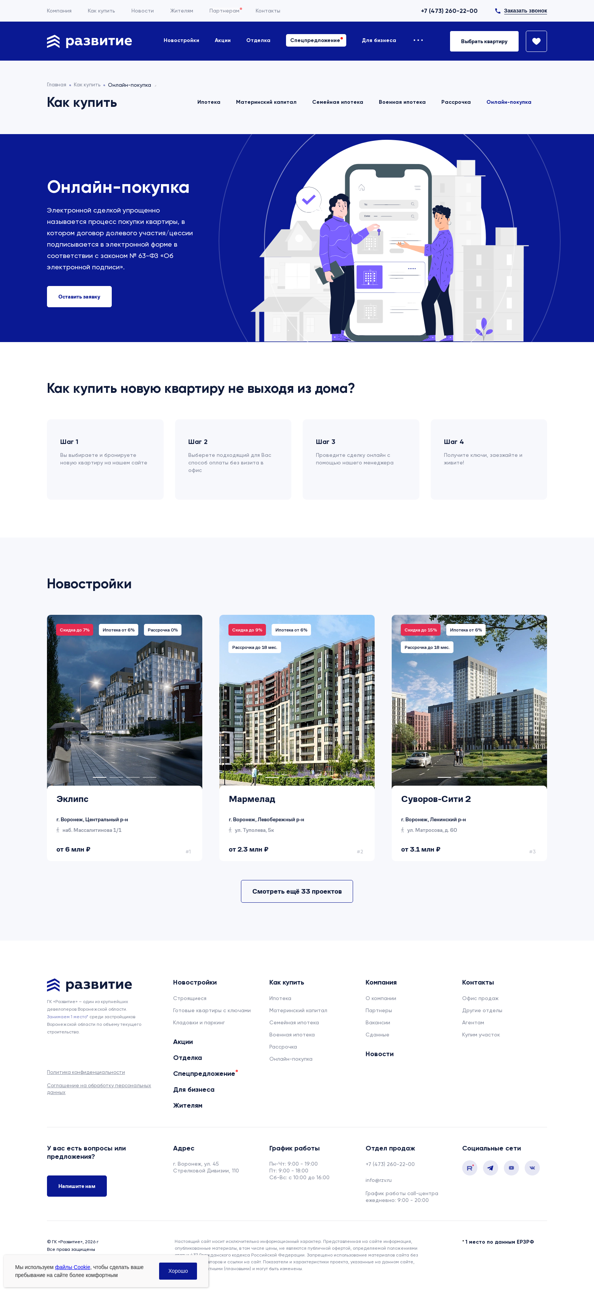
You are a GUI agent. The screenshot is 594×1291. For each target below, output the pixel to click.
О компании (381, 998)
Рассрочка (456, 102)
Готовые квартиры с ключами (212, 1010)
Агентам (473, 1022)
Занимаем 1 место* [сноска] (67, 1016)
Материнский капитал (266, 102)
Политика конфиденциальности (86, 1072)
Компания (59, 11)
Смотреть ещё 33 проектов (297, 891)
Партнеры (379, 1010)
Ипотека (208, 102)
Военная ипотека (402, 102)
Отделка (258, 40)
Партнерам (224, 11)
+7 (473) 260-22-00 (449, 10)
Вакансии (378, 1022)
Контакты (268, 11)
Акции (223, 40)
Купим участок (481, 1035)
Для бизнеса (379, 40)
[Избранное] (533, 41)
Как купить (101, 11)
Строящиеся (189, 998)
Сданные (377, 1035)
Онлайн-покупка (508, 102)
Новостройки (181, 40)
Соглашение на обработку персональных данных (99, 1089)
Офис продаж (480, 998)
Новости (142, 11)
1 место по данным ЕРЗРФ (500, 1242)
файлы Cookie (72, 1267)
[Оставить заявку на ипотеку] (79, 297)
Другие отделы (482, 1010)
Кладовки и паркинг (199, 1022)
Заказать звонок (525, 11)
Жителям (181, 11)
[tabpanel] (66, 702)
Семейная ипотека (337, 102)
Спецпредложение (315, 40)
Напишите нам (76, 1186)
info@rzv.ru (379, 1180)
